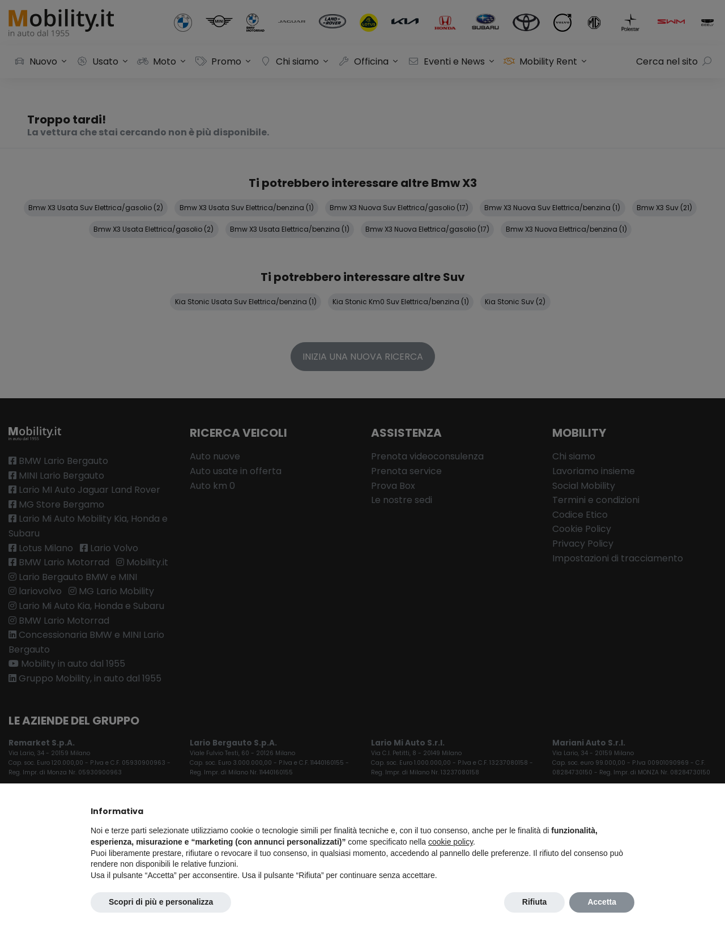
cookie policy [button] (450, 841)
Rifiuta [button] (534, 901)
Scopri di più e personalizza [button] (161, 901)
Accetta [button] (601, 901)
